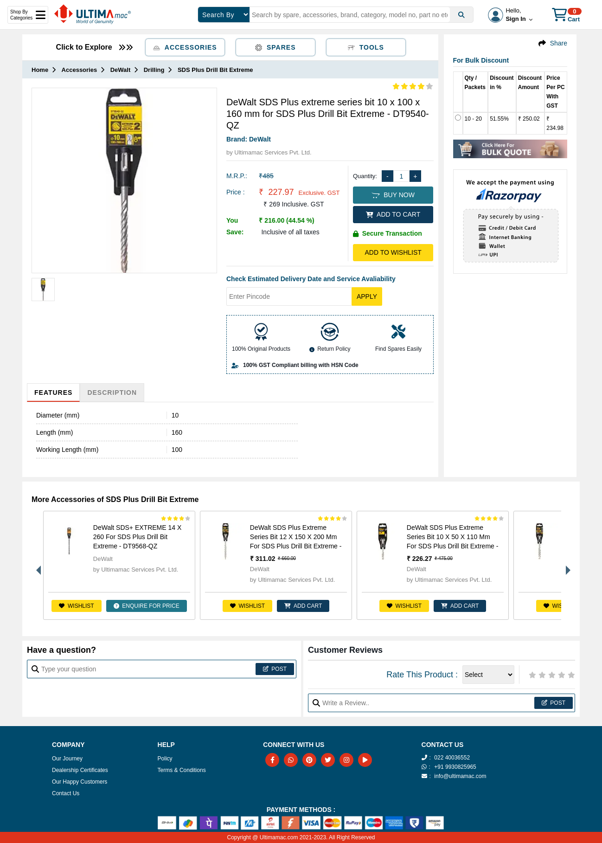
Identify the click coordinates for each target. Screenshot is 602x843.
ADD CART (303, 606)
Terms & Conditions (182, 770)
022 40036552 (452, 757)
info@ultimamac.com (460, 776)
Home (40, 69)
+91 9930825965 (455, 767)
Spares (275, 47)
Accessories (185, 47)
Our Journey (67, 758)
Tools (366, 47)
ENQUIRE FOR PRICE (146, 606)
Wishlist (76, 606)
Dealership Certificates (80, 770)
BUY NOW (392, 195)
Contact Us (65, 793)
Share (558, 43)
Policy (165, 758)
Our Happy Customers (79, 782)
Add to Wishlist (393, 252)
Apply (367, 296)
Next (565, 565)
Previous (36, 565)
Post (275, 669)
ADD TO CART (393, 214)
